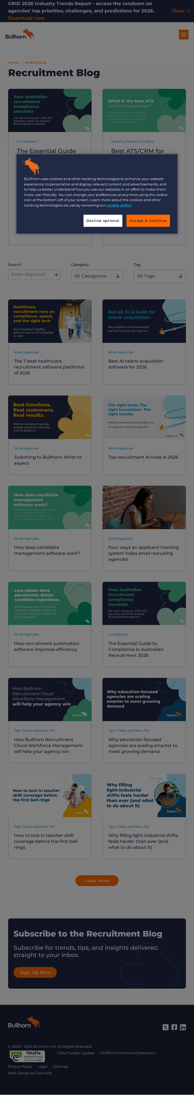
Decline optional (102, 221)
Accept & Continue (148, 221)
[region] (97, 194)
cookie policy (119, 205)
